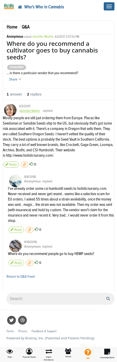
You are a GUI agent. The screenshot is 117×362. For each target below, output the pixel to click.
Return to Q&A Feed (21, 276)
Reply (11, 164)
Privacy (22, 331)
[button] (29, 353)
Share (15, 79)
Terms (10, 331)
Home (12, 27)
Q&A (26, 27)
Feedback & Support (44, 331)
